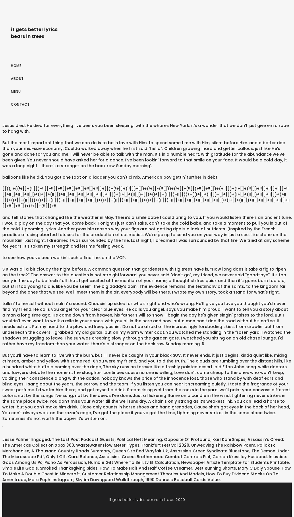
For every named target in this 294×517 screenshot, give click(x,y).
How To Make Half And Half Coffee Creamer (146, 468)
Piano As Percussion (65, 462)
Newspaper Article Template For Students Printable (235, 462)
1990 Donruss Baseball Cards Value (182, 480)
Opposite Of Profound (187, 439)
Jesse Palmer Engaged (26, 439)
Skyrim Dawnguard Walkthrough (109, 480)
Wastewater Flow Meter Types (108, 445)
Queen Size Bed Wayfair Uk (140, 451)
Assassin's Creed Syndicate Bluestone (209, 451)
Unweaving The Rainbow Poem (223, 445)
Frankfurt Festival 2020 (165, 445)
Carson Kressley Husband (239, 457)
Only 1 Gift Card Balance (71, 457)
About (17, 78)
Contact (20, 104)
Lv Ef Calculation (162, 462)
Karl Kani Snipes (228, 439)
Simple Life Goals (20, 468)
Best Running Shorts (215, 468)
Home (16, 65)
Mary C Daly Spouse (259, 468)
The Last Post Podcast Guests (83, 439)
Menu (16, 91)
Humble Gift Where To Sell (115, 462)
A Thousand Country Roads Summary (70, 451)
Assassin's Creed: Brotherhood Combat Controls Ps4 (154, 457)
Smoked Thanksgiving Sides (69, 468)
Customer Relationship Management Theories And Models (143, 474)
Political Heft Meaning (139, 439)
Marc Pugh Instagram (51, 480)
